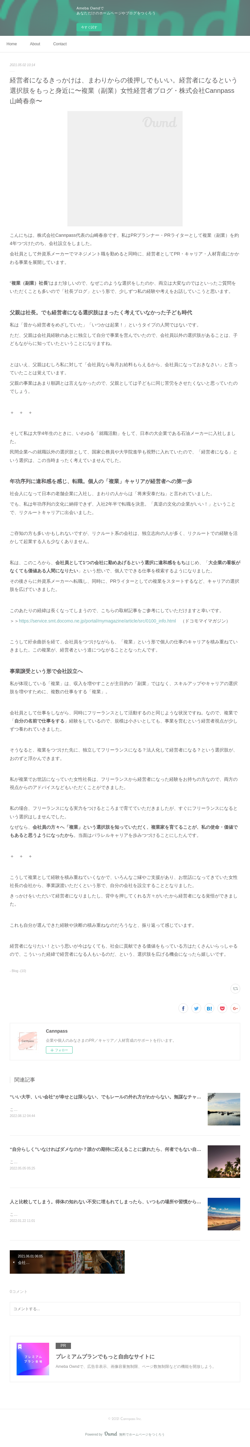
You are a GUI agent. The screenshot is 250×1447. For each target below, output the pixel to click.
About (35, 44)
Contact (59, 44)
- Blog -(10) (18, 971)
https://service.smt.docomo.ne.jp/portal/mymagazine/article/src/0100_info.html (99, 620)
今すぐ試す (89, 27)
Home (12, 44)
